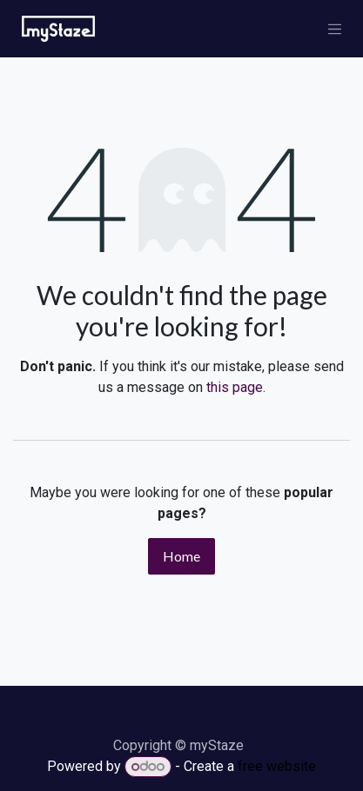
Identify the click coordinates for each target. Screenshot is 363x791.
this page (234, 387)
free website (277, 766)
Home (181, 556)
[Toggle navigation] (335, 28)
